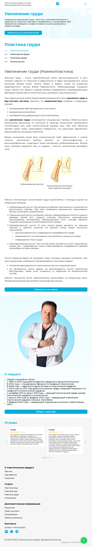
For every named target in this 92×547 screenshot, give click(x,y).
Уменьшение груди (20, 54)
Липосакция (10, 498)
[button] (42, 457)
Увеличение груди (19, 50)
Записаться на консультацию (23, 33)
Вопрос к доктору (46, 412)
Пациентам (10, 508)
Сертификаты (11, 475)
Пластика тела (11, 491)
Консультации (11, 514)
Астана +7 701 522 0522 (15, 527)
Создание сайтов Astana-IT (74, 542)
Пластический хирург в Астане (18, 4)
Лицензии (9, 478)
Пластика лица (11, 488)
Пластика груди (12, 495)
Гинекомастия (17, 62)
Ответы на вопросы (13, 518)
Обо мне (8, 471)
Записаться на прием (46, 289)
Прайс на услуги (12, 511)
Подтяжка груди (18, 58)
